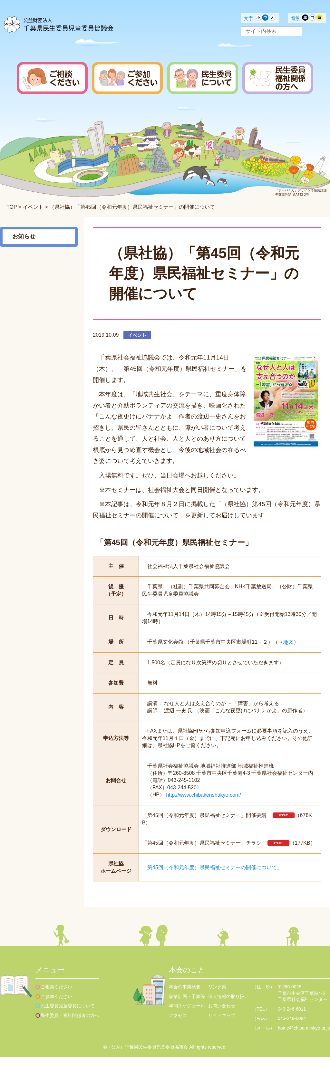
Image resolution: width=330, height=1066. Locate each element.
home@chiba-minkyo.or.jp (304, 1037)
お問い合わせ (221, 1014)
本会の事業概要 (184, 995)
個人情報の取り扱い (228, 1005)
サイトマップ (221, 1024)
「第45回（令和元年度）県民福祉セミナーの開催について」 (212, 876)
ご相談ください (56, 995)
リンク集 (217, 995)
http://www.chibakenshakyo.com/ (203, 795)
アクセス (178, 1024)
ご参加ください (56, 1005)
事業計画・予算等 (187, 1005)
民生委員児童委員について (68, 1014)
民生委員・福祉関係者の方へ (70, 1024)
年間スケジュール (187, 1014)
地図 (288, 642)
